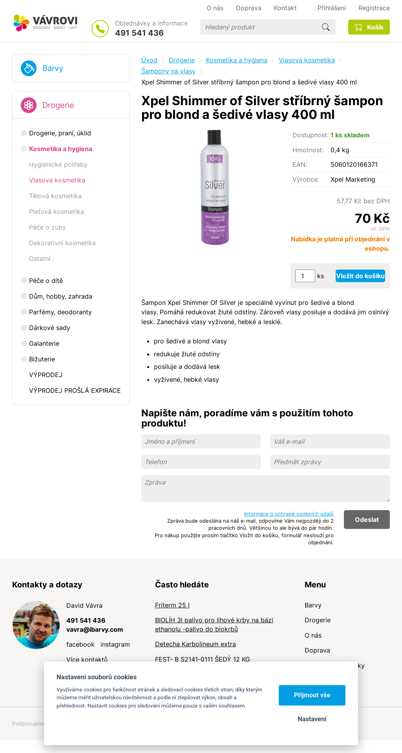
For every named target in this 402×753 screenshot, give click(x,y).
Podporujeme (29, 723)
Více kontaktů (87, 660)
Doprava (317, 650)
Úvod (149, 60)
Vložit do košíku (360, 276)
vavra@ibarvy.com (94, 629)
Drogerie (58, 105)
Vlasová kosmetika (307, 60)
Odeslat (367, 519)
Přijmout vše (312, 695)
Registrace (374, 8)
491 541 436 (139, 33)
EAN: (299, 164)
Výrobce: (305, 179)
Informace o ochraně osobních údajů (289, 514)
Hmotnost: (307, 150)
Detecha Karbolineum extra (195, 644)
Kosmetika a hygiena (236, 60)
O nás (313, 635)
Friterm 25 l (172, 605)
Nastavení (312, 719)
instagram (115, 644)
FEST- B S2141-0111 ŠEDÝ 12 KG (202, 659)
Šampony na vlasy (168, 71)
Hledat (326, 27)
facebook (80, 644)
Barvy (52, 68)
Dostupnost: (310, 135)
